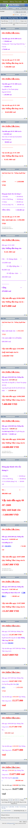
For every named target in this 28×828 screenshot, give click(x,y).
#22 (25, 413)
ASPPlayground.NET (10, 823)
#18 (25, 165)
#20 (25, 315)
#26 (25, 617)
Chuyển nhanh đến (6, 810)
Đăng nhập (24, 8)
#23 (25, 456)
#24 (25, 521)
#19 (25, 232)
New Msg (4, 8)
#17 (25, 118)
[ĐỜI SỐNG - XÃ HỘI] (14, 806)
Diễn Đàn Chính (4, 806)
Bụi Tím (3, 28)
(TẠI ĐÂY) (8, 546)
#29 (25, 759)
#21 (25, 364)
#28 (25, 710)
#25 (25, 573)
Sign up (17, 8)
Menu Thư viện (16, 2)
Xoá (25, 2)
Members (11, 8)
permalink (17, 28)
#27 (25, 664)
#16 (25, 71)
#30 (25, 798)
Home (5, 2)
